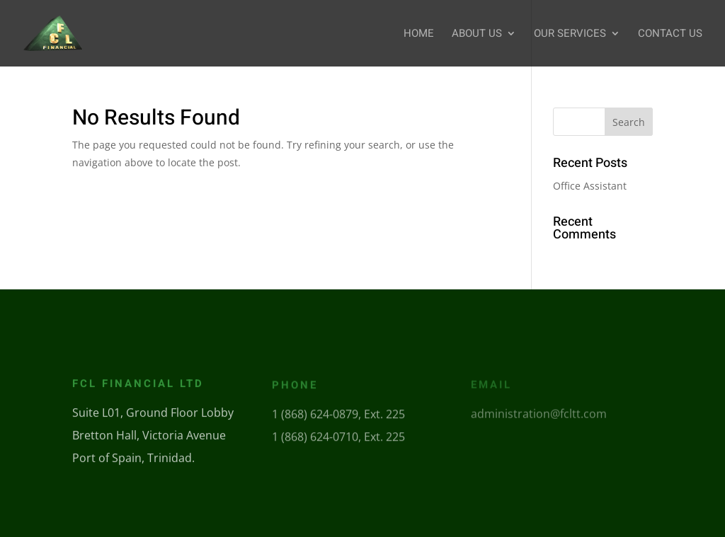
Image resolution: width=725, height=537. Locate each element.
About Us (477, 34)
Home (419, 34)
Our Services (570, 34)
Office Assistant (590, 185)
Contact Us (670, 34)
